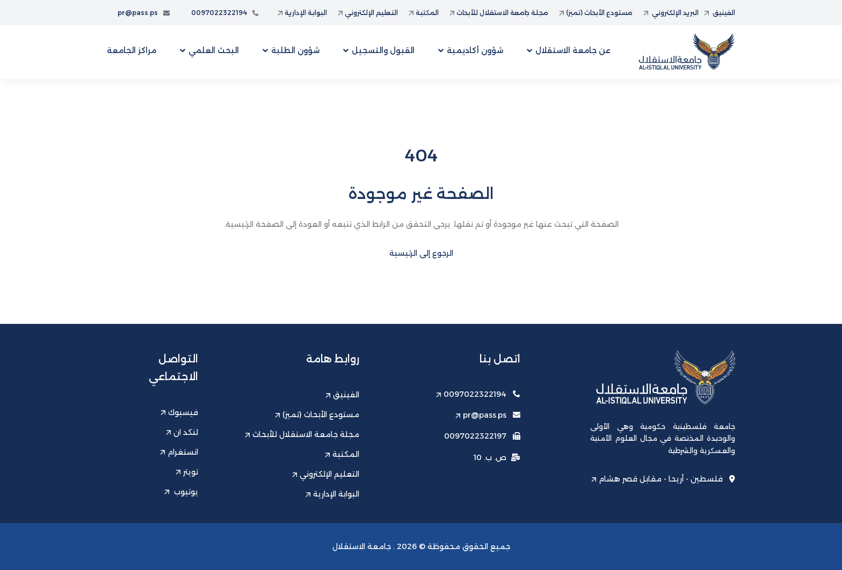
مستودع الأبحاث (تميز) (596, 13)
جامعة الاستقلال (361, 546)
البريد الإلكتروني (671, 13)
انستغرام (179, 452)
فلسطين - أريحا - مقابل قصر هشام (663, 479)
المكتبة (424, 13)
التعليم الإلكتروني (368, 13)
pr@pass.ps (144, 13)
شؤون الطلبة (295, 50)
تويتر (187, 472)
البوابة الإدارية (302, 13)
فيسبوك (179, 412)
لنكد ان (182, 432)
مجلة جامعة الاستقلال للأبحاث (498, 13)
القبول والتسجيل (383, 50)
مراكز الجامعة (131, 50)
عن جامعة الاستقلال (573, 50)
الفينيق (719, 13)
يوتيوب (181, 492)
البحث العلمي (213, 50)
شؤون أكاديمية (475, 50)
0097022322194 (225, 13)
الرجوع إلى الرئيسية (421, 253)
